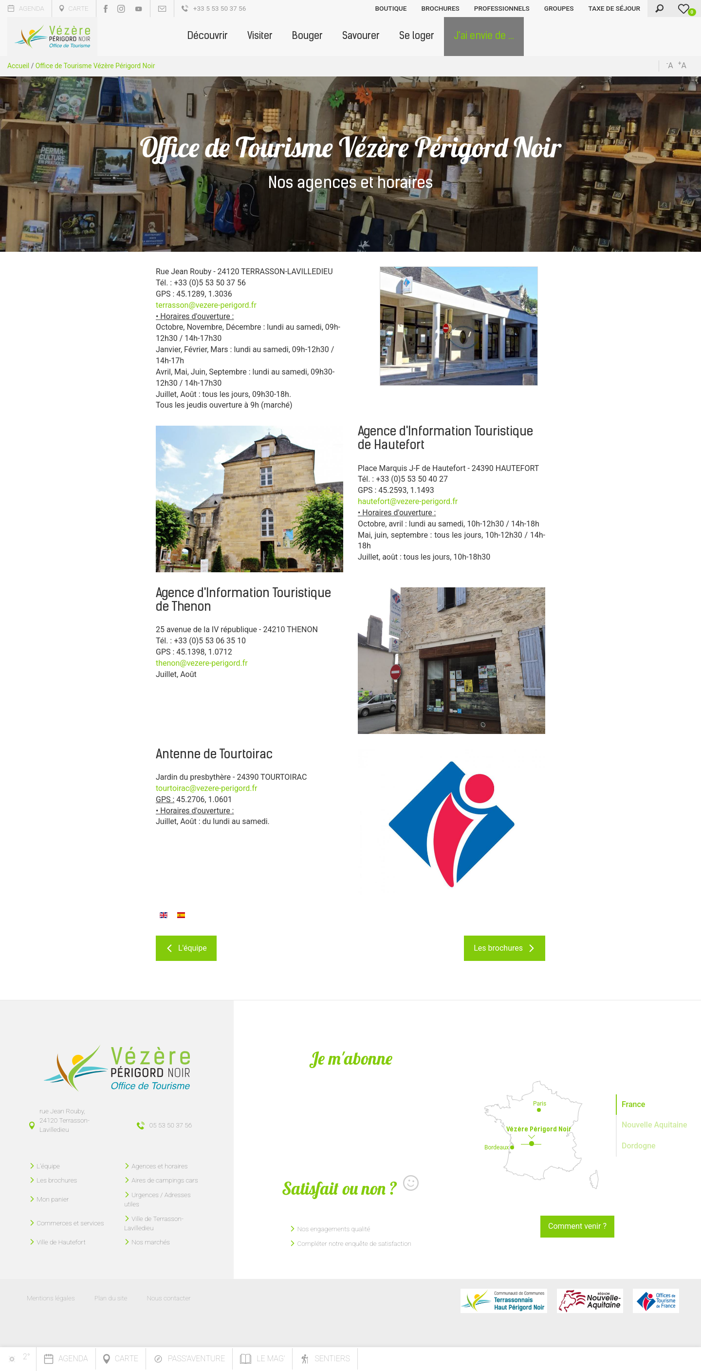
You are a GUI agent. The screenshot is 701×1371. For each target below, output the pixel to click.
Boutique (391, 8)
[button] (208, 36)
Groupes (559, 8)
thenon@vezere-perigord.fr (202, 663)
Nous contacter (168, 1298)
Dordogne (639, 1145)
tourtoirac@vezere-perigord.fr (206, 788)
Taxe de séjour (614, 8)
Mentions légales (51, 1298)
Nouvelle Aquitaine (654, 1124)
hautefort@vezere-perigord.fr (408, 501)
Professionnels (502, 8)
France (633, 1104)
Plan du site (111, 1298)
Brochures (440, 8)
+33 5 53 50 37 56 (214, 8)
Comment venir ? (577, 1226)
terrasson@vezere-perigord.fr (206, 305)
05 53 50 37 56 (170, 1125)
